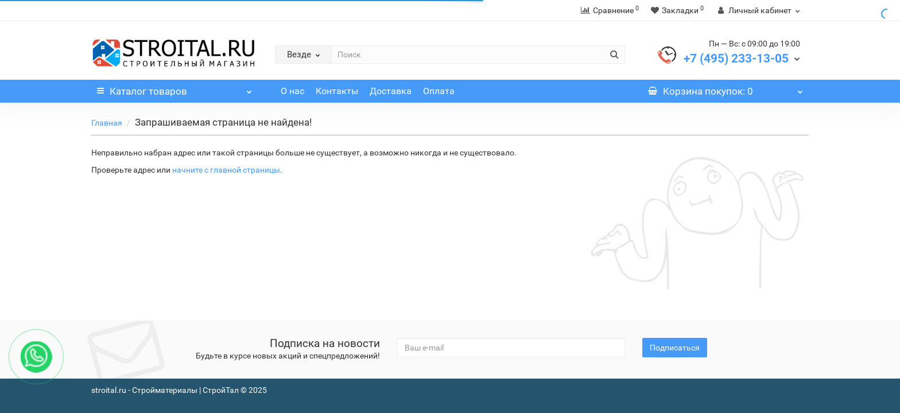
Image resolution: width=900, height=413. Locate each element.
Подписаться (675, 347)
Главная (106, 122)
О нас (292, 90)
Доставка (391, 90)
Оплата (439, 90)
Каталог (174, 88)
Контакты (337, 90)
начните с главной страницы (226, 169)
